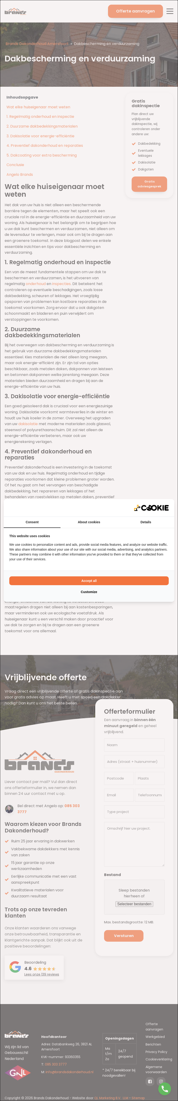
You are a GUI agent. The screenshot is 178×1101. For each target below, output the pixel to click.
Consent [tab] (32, 522)
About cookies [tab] (89, 522)
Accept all (89, 581)
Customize (89, 592)
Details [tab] (145, 522)
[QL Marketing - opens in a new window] (151, 508)
